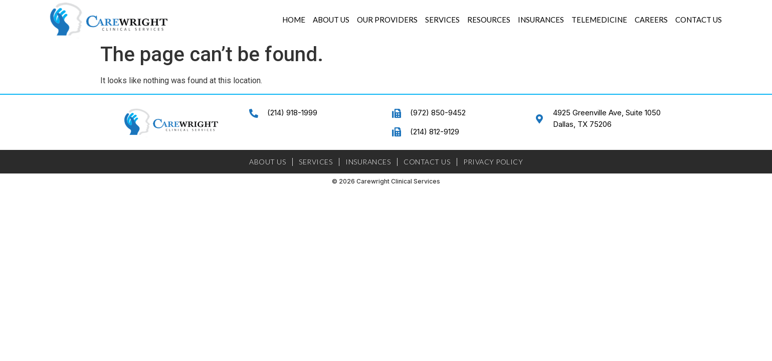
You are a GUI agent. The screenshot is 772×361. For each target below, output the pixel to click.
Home (293, 19)
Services (442, 19)
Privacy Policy (493, 161)
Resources (488, 19)
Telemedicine (599, 19)
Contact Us (698, 19)
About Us (331, 19)
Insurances (541, 19)
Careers (651, 19)
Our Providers (387, 19)
